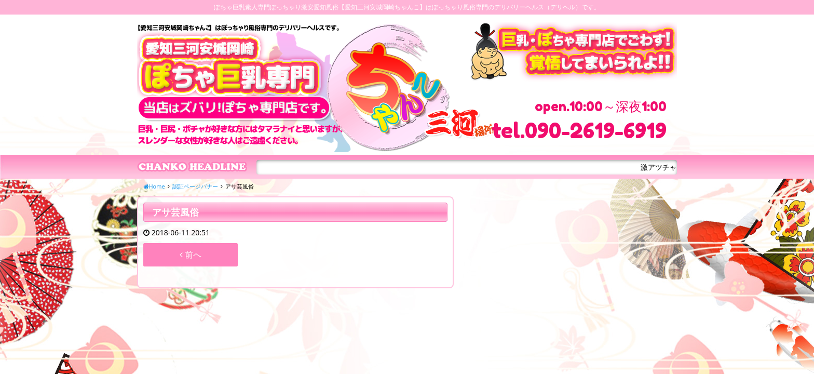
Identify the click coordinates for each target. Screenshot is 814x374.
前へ (190, 254)
